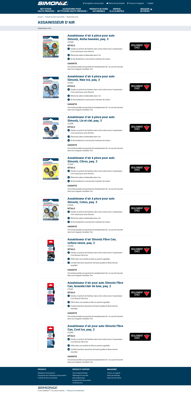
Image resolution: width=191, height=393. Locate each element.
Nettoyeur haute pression (46, 10)
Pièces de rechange (113, 375)
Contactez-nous (77, 383)
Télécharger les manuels (80, 375)
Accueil (40, 17)
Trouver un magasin (135, 3)
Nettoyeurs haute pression (46, 373)
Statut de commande (115, 3)
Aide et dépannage (78, 378)
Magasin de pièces (145, 10)
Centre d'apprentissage (79, 373)
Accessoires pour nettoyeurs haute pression (71, 10)
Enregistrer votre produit (93, 3)
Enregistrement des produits (81, 380)
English (150, 3)
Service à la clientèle (117, 10)
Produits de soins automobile (99, 10)
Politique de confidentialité (75, 391)
